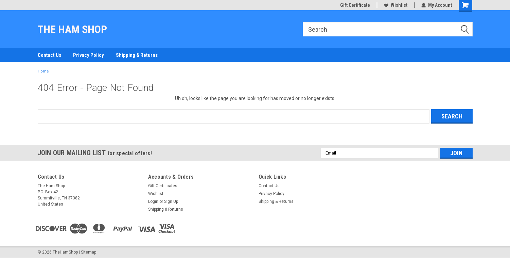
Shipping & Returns (137, 55)
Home (43, 71)
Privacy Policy (88, 55)
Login (153, 201)
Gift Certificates (162, 185)
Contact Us (49, 55)
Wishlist (395, 5)
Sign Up (171, 201)
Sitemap (88, 252)
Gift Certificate (355, 5)
